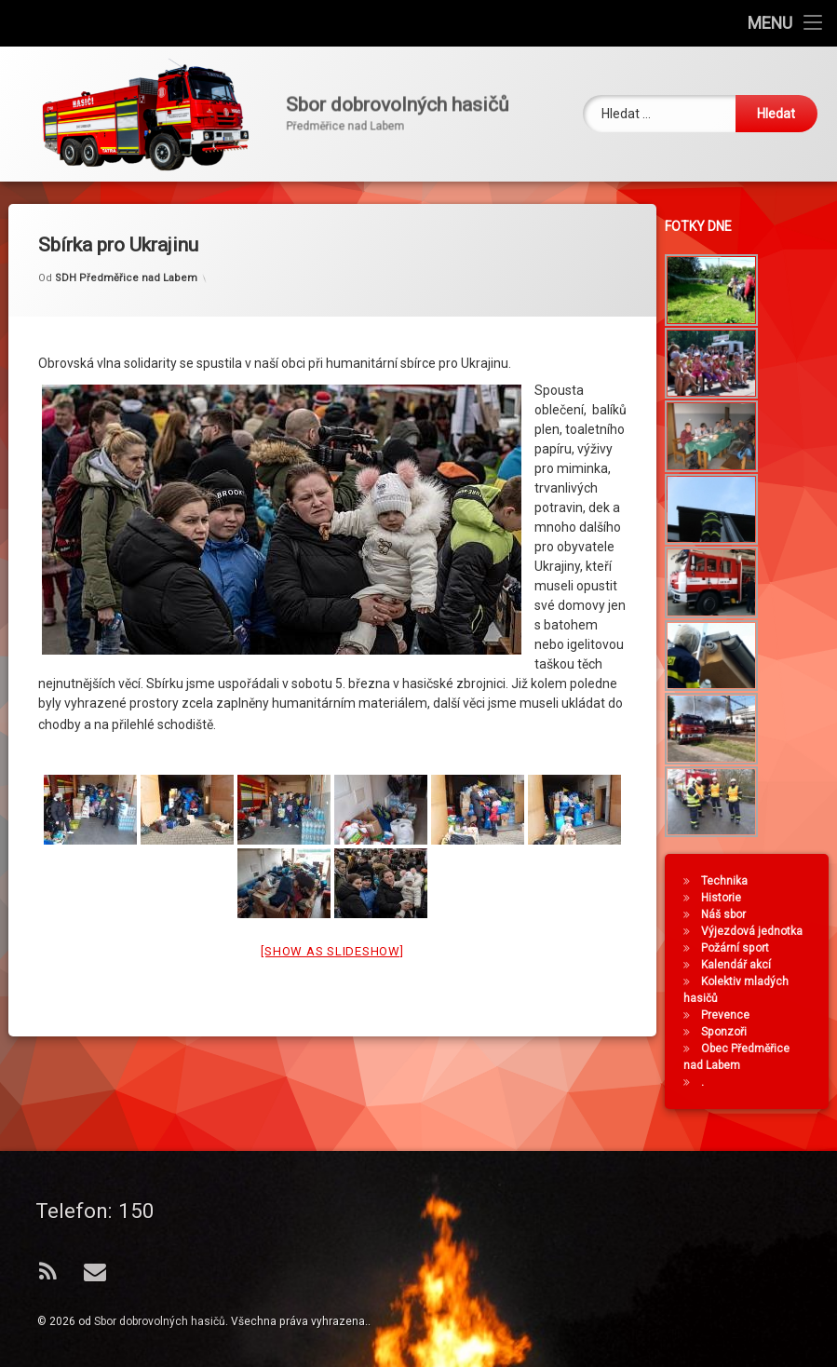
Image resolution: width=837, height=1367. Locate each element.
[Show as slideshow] (332, 724)
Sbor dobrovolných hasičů (159, 1321)
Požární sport (780, 947)
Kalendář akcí (781, 964)
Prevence (770, 1015)
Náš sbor (768, 914)
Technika (769, 880)
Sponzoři (768, 1031)
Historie (766, 897)
